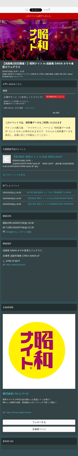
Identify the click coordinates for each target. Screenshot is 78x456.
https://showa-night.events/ (18, 412)
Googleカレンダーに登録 (18, 232)
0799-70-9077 (30, 108)
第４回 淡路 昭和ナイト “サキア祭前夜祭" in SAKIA (49, 192)
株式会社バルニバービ (16, 393)
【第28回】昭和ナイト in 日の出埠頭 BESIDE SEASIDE (51, 198)
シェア (46, 9)
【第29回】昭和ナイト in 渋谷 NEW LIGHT (37, 156)
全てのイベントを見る (14, 174)
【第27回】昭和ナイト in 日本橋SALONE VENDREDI (50, 204)
